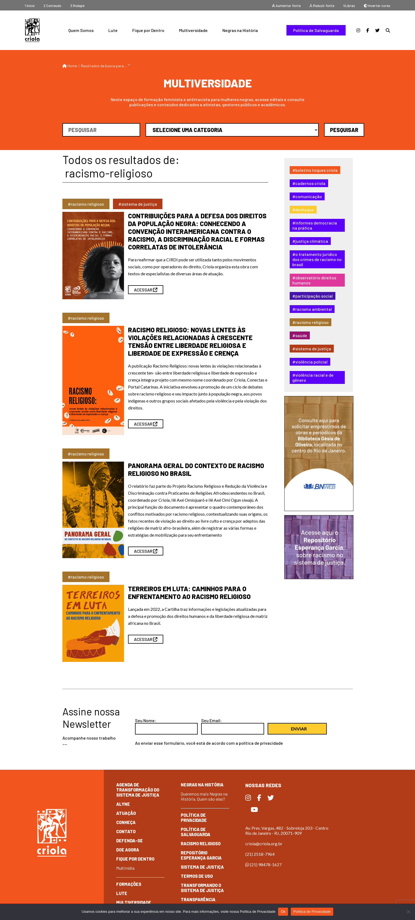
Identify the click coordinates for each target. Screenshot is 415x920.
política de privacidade (261, 743)
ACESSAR (145, 289)
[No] (408, 911)
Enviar (299, 728)
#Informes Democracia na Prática (314, 225)
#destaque (303, 209)
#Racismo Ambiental (312, 309)
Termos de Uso (197, 876)
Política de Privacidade (194, 817)
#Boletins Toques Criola (315, 170)
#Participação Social (312, 295)
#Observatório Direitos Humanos (314, 280)
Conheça (126, 822)
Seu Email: (211, 720)
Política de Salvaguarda (316, 30)
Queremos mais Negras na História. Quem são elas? (204, 796)
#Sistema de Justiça (311, 348)
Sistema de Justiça (202, 866)
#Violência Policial (310, 361)
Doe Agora (127, 849)
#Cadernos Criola (308, 183)
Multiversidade (193, 30)
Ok (283, 912)
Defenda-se (129, 840)
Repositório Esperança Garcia (201, 855)
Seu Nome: (145, 720)
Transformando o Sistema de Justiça (202, 888)
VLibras (349, 5)
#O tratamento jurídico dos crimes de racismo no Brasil (317, 259)
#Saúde (299, 335)
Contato (126, 831)
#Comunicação (307, 196)
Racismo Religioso (201, 843)
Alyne (123, 804)
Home (69, 65)
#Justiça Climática (310, 241)
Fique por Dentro (148, 30)
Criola (32, 30)
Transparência (198, 899)
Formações (128, 884)
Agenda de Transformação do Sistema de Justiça (137, 789)
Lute (113, 30)
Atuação (126, 813)
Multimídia (125, 868)
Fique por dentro (135, 858)
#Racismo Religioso (310, 322)
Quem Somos (81, 30)
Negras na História (240, 30)
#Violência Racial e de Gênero (313, 377)
